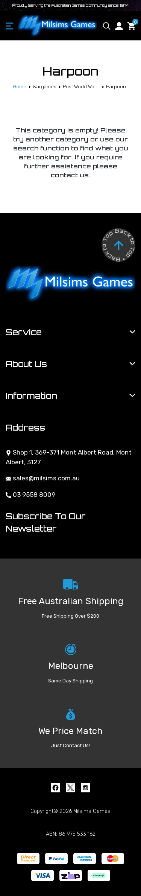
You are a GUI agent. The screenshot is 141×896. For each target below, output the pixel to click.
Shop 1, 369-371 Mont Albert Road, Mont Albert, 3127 (69, 457)
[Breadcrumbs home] (19, 86)
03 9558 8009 (30, 494)
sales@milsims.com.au (43, 478)
